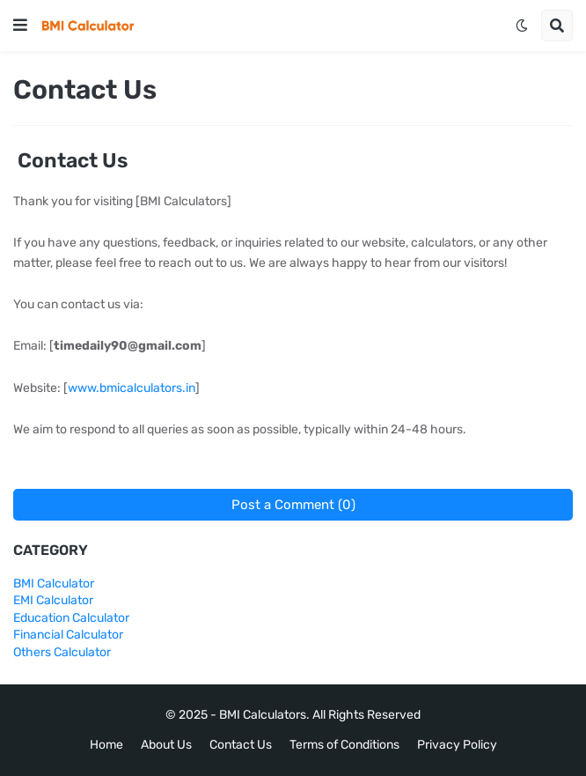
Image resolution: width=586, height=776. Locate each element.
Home (106, 744)
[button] (20, 25)
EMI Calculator (53, 600)
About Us (166, 744)
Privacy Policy (457, 744)
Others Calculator (62, 652)
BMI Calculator (53, 583)
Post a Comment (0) (293, 505)
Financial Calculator (68, 634)
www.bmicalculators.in (131, 388)
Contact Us (240, 744)
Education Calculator (71, 617)
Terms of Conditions (344, 744)
